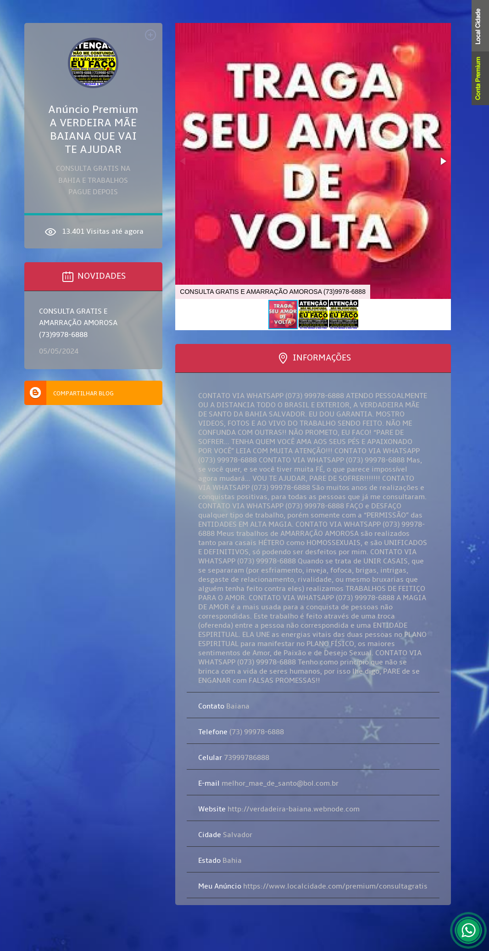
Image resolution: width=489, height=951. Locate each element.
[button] (442, 161)
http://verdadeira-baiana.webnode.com (279, 809)
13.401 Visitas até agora (93, 232)
